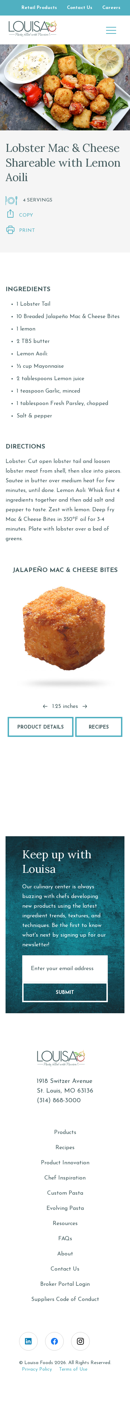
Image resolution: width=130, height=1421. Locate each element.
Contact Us (65, 1269)
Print (20, 230)
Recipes (99, 727)
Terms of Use (73, 1369)
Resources (65, 1223)
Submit (65, 992)
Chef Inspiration (65, 1178)
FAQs (65, 1239)
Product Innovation (65, 1163)
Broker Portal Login (65, 1284)
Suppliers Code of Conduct (65, 1299)
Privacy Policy (37, 1369)
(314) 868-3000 (59, 1100)
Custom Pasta (65, 1193)
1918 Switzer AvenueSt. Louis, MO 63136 (65, 1086)
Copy (19, 214)
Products (65, 1132)
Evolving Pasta (65, 1208)
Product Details (40, 727)
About (65, 1254)
